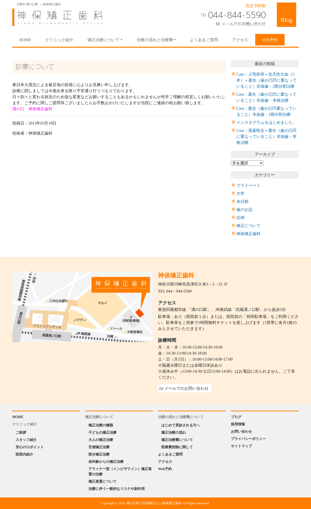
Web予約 (270, 40)
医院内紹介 (24, 454)
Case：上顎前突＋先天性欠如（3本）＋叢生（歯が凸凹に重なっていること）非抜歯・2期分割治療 (266, 80)
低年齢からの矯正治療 (106, 462)
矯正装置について (102, 481)
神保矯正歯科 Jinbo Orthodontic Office (57, 17)
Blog (286, 20)
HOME (28, 39)
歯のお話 (244, 209)
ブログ (236, 417)
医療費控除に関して (177, 447)
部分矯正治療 (99, 454)
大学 (240, 193)
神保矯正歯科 (248, 234)
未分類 (242, 201)
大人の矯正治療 (100, 440)
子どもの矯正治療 (102, 432)
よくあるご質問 (204, 40)
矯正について (248, 225)
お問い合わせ (241, 431)
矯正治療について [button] (103, 40)
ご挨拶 (21, 432)
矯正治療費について (177, 440)
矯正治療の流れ (173, 432)
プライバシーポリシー (248, 439)
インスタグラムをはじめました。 (266, 122)
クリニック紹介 (59, 40)
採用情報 (238, 424)
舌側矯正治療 (99, 447)
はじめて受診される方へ (180, 425)
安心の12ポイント (30, 447)
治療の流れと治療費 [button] (155, 40)
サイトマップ (241, 446)
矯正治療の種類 (100, 425)
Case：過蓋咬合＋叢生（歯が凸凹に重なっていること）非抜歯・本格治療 (266, 136)
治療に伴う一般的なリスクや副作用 (116, 489)
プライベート (248, 185)
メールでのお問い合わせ (244, 24)
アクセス (240, 40)
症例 (240, 217)
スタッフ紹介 (26, 440)
